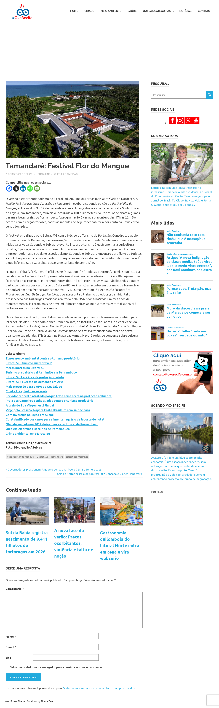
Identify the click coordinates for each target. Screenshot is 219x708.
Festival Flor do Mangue (20, 456)
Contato (204, 11)
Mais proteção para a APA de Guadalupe (34, 386)
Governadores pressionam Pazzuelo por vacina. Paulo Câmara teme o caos (54, 469)
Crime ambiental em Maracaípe (28, 433)
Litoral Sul (42, 456)
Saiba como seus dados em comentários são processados (99, 688)
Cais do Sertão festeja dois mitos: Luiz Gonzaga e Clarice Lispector (98, 473)
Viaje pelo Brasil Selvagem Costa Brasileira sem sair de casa (48, 410)
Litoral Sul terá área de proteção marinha (35, 377)
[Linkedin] (23, 188)
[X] (16, 188)
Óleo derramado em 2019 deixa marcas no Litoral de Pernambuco (52, 424)
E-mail (11, 647)
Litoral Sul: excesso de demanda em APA (34, 382)
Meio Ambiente (111, 11)
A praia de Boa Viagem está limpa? (30, 405)
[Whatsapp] (30, 188)
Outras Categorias (158, 11)
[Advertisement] (109, 49)
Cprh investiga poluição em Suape (30, 415)
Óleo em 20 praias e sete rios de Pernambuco (38, 429)
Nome (11, 636)
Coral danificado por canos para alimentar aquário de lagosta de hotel (55, 419)
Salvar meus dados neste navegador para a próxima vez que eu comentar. (56, 667)
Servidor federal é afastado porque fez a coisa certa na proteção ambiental (59, 396)
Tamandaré (57, 456)
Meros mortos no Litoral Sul (25, 368)
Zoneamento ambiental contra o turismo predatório (42, 358)
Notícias (185, 11)
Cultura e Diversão (66, 173)
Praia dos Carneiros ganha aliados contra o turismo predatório (50, 400)
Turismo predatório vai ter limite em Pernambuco (41, 372)
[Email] (37, 188)
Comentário (15, 588)
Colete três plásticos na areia (26, 391)
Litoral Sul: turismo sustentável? (29, 363)
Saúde (132, 11)
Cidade (89, 11)
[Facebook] (9, 188)
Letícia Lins (43, 173)
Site (8, 657)
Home (74, 11)
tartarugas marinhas (77, 456)
